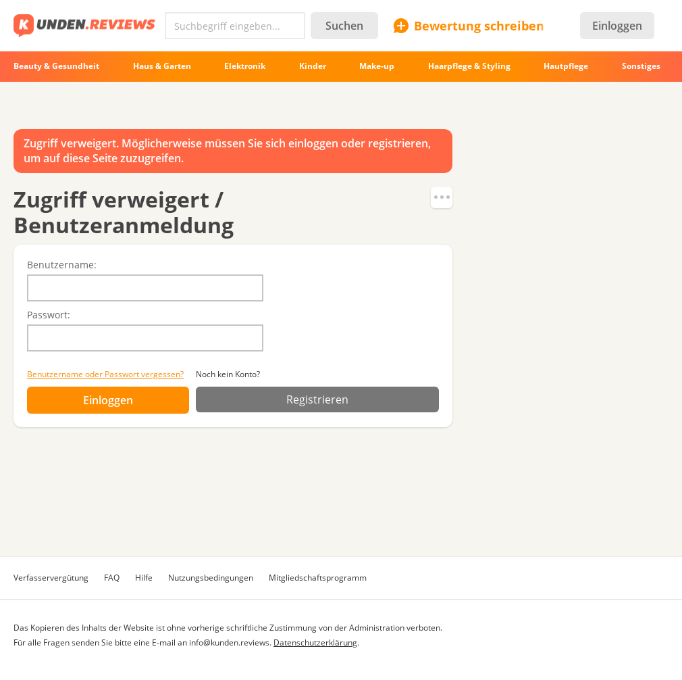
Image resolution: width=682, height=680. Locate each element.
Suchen (344, 25)
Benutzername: (62, 264)
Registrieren (317, 399)
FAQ (112, 577)
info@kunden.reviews (229, 642)
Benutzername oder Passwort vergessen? (105, 374)
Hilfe (144, 577)
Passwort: (48, 314)
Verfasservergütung (51, 577)
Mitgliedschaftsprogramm (318, 577)
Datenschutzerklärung (315, 642)
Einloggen (617, 25)
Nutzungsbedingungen (210, 577)
